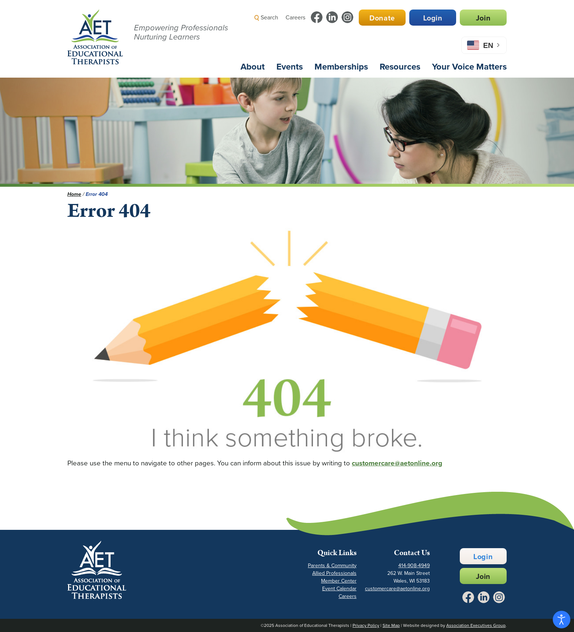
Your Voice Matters (469, 67)
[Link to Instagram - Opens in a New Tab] (347, 17)
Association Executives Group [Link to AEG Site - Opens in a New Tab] (476, 625)
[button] (377, 35)
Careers (295, 17)
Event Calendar (339, 588)
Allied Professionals (334, 573)
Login (433, 17)
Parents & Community (332, 565)
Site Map (391, 625)
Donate (382, 17)
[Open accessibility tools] (561, 619)
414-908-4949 (414, 565)
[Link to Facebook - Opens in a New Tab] (317, 17)
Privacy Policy (366, 625)
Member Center (339, 581)
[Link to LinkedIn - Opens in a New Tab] (332, 17)
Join (483, 17)
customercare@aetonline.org (397, 463)
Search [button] (266, 17)
